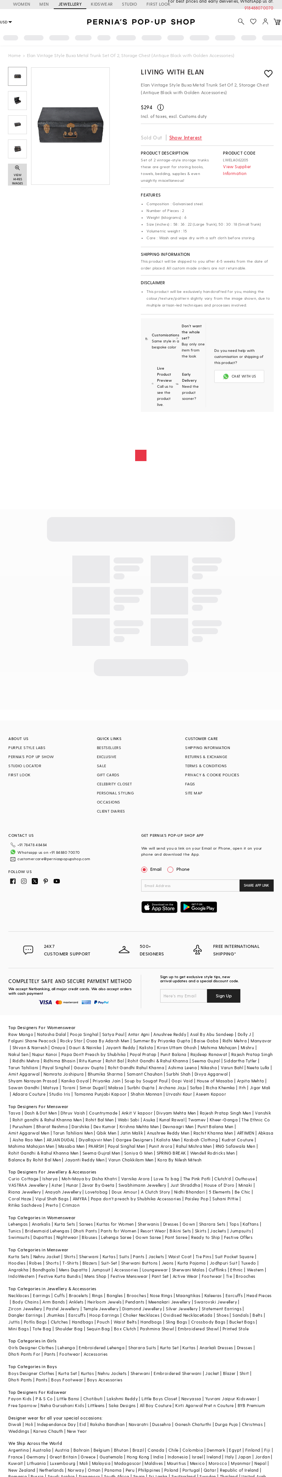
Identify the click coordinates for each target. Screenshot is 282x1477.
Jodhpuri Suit (223, 1262)
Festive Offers (238, 1237)
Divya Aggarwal (211, 1073)
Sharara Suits (142, 1347)
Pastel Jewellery (62, 1308)
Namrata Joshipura (64, 1073)
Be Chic (243, 1191)
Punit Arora (160, 1146)
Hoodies (16, 1262)
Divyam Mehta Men (176, 1112)
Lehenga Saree (116, 1237)
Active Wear (185, 1276)
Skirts (200, 1230)
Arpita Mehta (250, 1080)
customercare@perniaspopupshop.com (53, 858)
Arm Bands (53, 1301)
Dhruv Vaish (73, 1112)
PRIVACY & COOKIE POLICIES (212, 775)
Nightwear (67, 1237)
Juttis (14, 1321)
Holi (29, 1424)
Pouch (103, 1321)
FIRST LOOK (19, 775)
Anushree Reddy (169, 1034)
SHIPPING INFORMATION (207, 747)
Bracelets (78, 1295)
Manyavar (261, 1040)
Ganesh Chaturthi (193, 1424)
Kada (207, 1315)
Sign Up (224, 995)
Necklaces (18, 1295)
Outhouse (245, 1178)
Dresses (171, 1224)
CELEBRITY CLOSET (114, 784)
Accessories (126, 1269)
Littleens (96, 1405)
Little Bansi (68, 1398)
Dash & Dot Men (41, 1112)
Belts (257, 1315)
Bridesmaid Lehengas (47, 1230)
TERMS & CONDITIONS (206, 765)
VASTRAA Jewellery (28, 1185)
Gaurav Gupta (89, 1067)
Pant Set (160, 1276)
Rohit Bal (115, 1060)
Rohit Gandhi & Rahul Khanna (158, 1060)
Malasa (115, 1087)
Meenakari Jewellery (169, 1301)
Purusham (22, 1126)
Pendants (134, 1301)
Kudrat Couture (238, 1139)
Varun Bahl (232, 1067)
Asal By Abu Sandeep (212, 1034)
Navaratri (139, 1424)
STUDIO (129, 4)
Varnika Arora (135, 1178)
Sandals (240, 1315)
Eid (82, 1424)
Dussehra (161, 1424)
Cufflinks (218, 1269)
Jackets (218, 1230)
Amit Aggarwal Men (28, 1132)
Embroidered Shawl (198, 1328)
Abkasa (265, 1132)
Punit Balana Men (215, 1126)
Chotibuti (93, 1398)
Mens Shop (95, 1276)
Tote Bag (42, 1328)
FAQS (190, 784)
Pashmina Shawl (157, 1328)
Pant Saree (176, 1237)
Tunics (14, 1230)
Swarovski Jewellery (215, 1301)
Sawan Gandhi (23, 1087)
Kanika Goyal (75, 1080)
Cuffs (59, 1295)
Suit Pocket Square (234, 1256)
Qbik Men (106, 1132)
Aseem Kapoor (211, 1093)
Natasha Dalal (51, 1034)
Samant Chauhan (145, 1073)
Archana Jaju (172, 1087)
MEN (44, 4)
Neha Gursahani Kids (62, 1405)
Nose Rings (161, 1295)
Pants (138, 1256)
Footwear (212, 1276)
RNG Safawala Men (235, 1146)
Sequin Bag (98, 1328)
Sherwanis (148, 1224)
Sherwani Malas (188, 1269)
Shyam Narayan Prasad (32, 1080)
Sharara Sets (212, 1224)
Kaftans (251, 1224)
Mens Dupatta (73, 1269)
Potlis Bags (35, 1321)
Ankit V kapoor (137, 1112)
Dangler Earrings (25, 1315)
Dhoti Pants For (24, 1354)
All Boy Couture (155, 1405)
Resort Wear (153, 1230)
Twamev (197, 1119)
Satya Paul (113, 1034)
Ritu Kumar (90, 1060)
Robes (35, 1262)
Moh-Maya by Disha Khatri (89, 1178)
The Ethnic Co (255, 1119)
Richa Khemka (220, 1087)
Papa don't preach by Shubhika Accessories (136, 1198)
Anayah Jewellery (63, 1191)
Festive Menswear (129, 1276)
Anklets (76, 1301)
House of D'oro (219, 1185)
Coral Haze (19, 1198)
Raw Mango (20, 1034)
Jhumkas (56, 1315)
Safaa (196, 1087)
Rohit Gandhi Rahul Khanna (136, 1067)
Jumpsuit (101, 1269)
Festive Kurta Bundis (60, 1276)
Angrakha (18, 1269)
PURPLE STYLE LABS (26, 747)
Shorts (52, 1262)
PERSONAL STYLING (115, 793)
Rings (97, 1295)
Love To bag (166, 1178)
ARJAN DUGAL (61, 1139)
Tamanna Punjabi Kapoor (100, 1093)
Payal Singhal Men (126, 1146)
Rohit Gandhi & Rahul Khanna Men (43, 1152)
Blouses (89, 1237)
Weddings (18, 1431)
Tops (234, 1224)
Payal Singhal (56, 1067)
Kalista (146, 1047)
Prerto (52, 1205)
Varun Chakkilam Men (131, 1159)
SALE (101, 765)
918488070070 (259, 7)
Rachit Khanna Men (213, 1132)
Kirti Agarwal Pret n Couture (204, 1405)
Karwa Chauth (48, 1431)
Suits (124, 1256)
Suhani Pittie (225, 1198)
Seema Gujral (206, 1060)
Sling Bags (176, 1321)
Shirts (69, 1256)
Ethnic (236, 1269)
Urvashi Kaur (179, 1093)
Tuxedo (248, 1262)
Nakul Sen (18, 1054)
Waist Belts (125, 1321)
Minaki (245, 1185)
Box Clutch (125, 1328)
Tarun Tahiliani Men (73, 1132)
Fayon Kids (19, 1398)
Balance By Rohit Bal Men (34, 1159)
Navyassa (191, 1398)
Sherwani (88, 1256)
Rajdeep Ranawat (208, 1054)
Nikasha (209, 1067)
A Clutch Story (155, 1191)
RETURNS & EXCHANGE (206, 756)
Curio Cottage (23, 1178)
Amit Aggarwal (23, 1073)
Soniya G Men (138, 1152)
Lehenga (66, 1347)
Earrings (41, 1295)
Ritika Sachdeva (25, 1205)
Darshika (80, 1126)
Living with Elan (172, 72)
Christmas (252, 1424)
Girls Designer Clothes (31, 1347)
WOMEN (21, 4)
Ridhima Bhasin (60, 1060)
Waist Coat (180, 1256)
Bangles (115, 1295)
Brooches (245, 1276)
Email (152, 869)
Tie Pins (203, 1256)
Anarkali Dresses (216, 1347)
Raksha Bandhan (107, 1424)
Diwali (14, 1424)
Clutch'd (222, 1178)
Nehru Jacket (46, 1256)
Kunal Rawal (171, 1119)
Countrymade (103, 1112)
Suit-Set (109, 1262)
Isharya (50, 1178)
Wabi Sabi (129, 1119)
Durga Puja (226, 1424)
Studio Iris (59, 1093)
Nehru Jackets (112, 1373)
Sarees (86, 1224)
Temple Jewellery (100, 1308)
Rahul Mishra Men (194, 1146)
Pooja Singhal (84, 1034)
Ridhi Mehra (235, 1040)
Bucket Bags (242, 1321)
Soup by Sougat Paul (146, 1080)
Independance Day (56, 1424)
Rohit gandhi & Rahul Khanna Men (47, 1119)
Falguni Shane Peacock (32, 1040)
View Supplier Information (237, 170)
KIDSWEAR (102, 4)
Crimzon (70, 1205)
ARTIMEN (245, 1132)
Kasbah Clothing (201, 1139)
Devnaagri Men (178, 1126)
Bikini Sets (180, 1230)
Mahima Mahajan (219, 1047)
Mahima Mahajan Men (31, 1146)
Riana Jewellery (24, 1191)
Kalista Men (168, 1139)
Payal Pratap (143, 1054)
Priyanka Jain (107, 1080)
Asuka (149, 1119)
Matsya (50, 1087)
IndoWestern (21, 1276)
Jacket (212, 1373)
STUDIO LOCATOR (24, 765)
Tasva (14, 1112)
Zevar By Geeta (98, 1185)
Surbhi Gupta (141, 1087)
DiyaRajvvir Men (95, 1139)
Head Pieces (258, 1295)
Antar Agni (139, 1034)
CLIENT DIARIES (111, 811)
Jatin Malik (131, 1132)
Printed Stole (236, 1328)
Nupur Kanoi (44, 1054)
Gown (188, 1224)
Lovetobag (96, 1191)
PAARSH (96, 1146)
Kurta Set (169, 1347)
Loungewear (155, 1269)
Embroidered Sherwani (177, 1373)
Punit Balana (173, 1054)
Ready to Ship (205, 1237)
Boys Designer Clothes (31, 1373)
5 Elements (220, 1191)
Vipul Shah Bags (52, 1198)
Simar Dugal (91, 1087)
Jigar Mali (260, 1087)
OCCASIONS (108, 802)
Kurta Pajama (192, 1262)
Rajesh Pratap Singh (252, 1054)
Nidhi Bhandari (189, 1191)
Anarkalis (41, 1224)
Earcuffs (234, 1295)
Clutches (59, 1321)
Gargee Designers (134, 1139)
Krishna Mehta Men (139, 1126)
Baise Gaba (206, 1040)
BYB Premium (251, 1405)
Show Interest (185, 137)
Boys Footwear (67, 1379)
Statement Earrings (221, 1308)
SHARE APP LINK (256, 885)
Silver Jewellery (182, 1308)
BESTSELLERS (109, 747)
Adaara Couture (29, 1093)
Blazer (229, 1373)
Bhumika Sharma (105, 1073)
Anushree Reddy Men (168, 1132)
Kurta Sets (65, 1224)
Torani (68, 1087)
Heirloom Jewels (104, 1301)
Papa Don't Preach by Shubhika (93, 1054)
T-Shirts (70, 1262)
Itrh (242, 1087)
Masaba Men (71, 1146)
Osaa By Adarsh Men (107, 1040)
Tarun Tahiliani (23, 1067)
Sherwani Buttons (139, 1262)
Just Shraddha (185, 1185)
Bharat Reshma (52, 1126)
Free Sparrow (22, 1405)
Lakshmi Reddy (122, 1398)
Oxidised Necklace (182, 1315)
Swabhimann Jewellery (142, 1185)
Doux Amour (124, 1191)
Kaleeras (213, 1295)
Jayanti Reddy (121, 1047)
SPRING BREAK (171, 1152)
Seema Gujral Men (101, 1152)
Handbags (82, 1321)
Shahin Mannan (146, 1093)
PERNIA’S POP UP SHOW (31, 756)
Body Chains (25, 1301)
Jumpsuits (240, 1230)
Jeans (168, 1262)
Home (14, 55)
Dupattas (42, 1237)
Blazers (90, 1262)
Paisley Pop (197, 1198)
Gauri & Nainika (85, 1047)
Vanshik (263, 1112)
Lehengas (18, 1224)
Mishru (247, 1047)
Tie (229, 1276)
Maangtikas (188, 1295)
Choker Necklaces (141, 1315)
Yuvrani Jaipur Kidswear (230, 1398)
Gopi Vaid (182, 1080)
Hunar (72, 1185)
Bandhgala (44, 1269)
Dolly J (244, 1034)
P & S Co (44, 1398)
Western (255, 1269)
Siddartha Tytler (240, 1060)
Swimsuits (19, 1237)
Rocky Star (71, 1040)
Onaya (58, 1047)
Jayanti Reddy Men (84, 1159)
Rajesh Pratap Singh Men (225, 1112)
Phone (182, 869)
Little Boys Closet (159, 1398)
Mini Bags (18, 1328)
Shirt (244, 1373)
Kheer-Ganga (224, 1119)
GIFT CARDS (108, 775)
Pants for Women (118, 1230)
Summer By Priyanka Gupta (161, 1040)
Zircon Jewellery (25, 1308)
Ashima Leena (182, 1067)
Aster (56, 1185)
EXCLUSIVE (107, 756)
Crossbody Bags (208, 1321)
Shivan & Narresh (29, 1047)
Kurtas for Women (115, 1224)
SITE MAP (194, 793)
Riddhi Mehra (26, 1060)
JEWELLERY (70, 4)
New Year (77, 1431)
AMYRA (80, 1198)
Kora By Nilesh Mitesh (179, 1159)
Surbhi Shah (178, 1073)
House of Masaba (215, 1080)
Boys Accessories (104, 1379)
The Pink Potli (197, 1178)
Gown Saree (148, 1237)
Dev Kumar (104, 1126)
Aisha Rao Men (27, 1139)
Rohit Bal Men (100, 1119)
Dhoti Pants (85, 1230)
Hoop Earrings (104, 1315)
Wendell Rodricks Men (212, 1152)
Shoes (223, 1315)
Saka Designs (122, 1405)
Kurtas (109, 1256)
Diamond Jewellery (142, 1308)
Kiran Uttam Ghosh (177, 1047)
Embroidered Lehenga (102, 1347)
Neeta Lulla (258, 1067)
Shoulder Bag (69, 1328)
